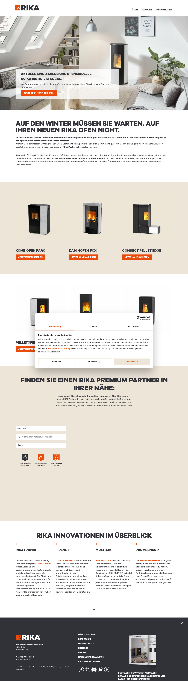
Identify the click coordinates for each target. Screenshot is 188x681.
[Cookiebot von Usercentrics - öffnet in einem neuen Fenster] (138, 318)
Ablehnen (56, 362)
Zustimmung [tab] (55, 326)
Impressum (84, 639)
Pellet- (67, 158)
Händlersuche (87, 634)
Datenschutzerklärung (59, 348)
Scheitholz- (78, 158)
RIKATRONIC (44, 563)
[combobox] (41, 428)
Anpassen (94, 362)
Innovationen (164, 9)
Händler (147, 9)
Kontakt (83, 648)
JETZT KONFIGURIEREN (30, 257)
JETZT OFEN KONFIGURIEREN (39, 93)
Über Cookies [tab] (133, 326)
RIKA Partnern (70, 147)
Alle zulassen (131, 362)
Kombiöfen (94, 158)
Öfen (135, 9)
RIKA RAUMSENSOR (150, 560)
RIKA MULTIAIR (103, 560)
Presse (82, 652)
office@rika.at (25, 659)
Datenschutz (86, 643)
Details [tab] (94, 326)
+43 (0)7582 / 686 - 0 (26, 657)
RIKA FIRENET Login (89, 661)
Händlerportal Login (91, 657)
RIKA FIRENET (66, 560)
